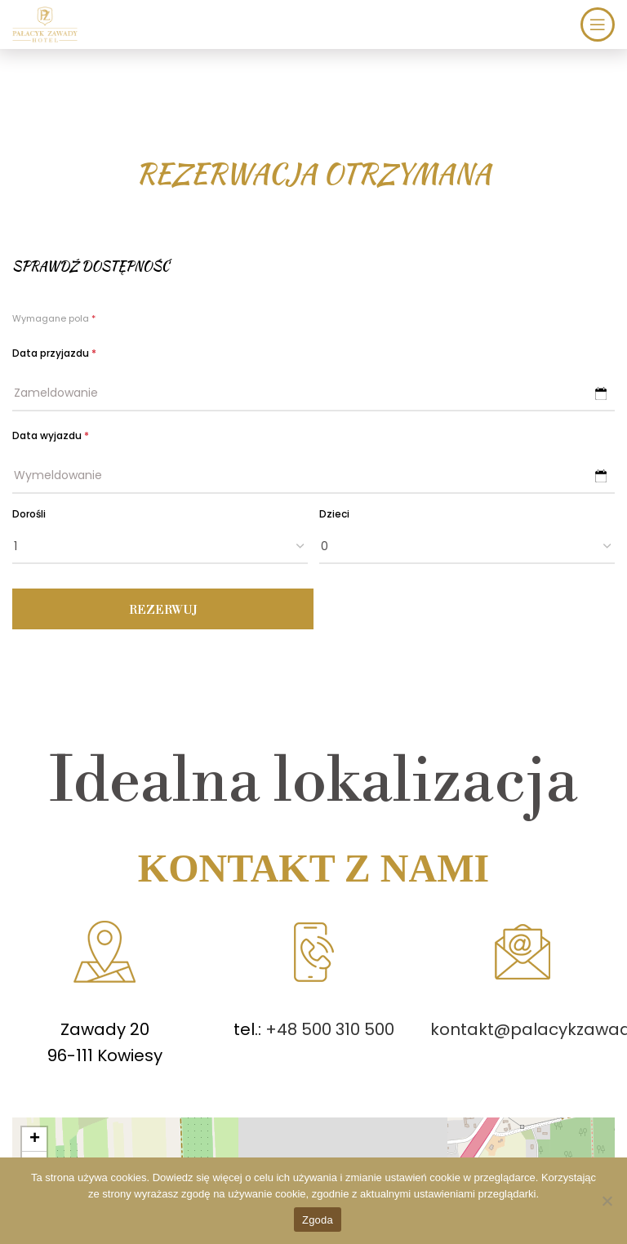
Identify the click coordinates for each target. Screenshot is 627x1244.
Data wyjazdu (50, 435)
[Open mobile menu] (597, 24)
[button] (34, 1139)
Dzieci (334, 514)
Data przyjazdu (54, 353)
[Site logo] (45, 22)
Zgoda (317, 1220)
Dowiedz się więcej (197, 1177)
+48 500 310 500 (327, 1029)
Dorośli (29, 514)
